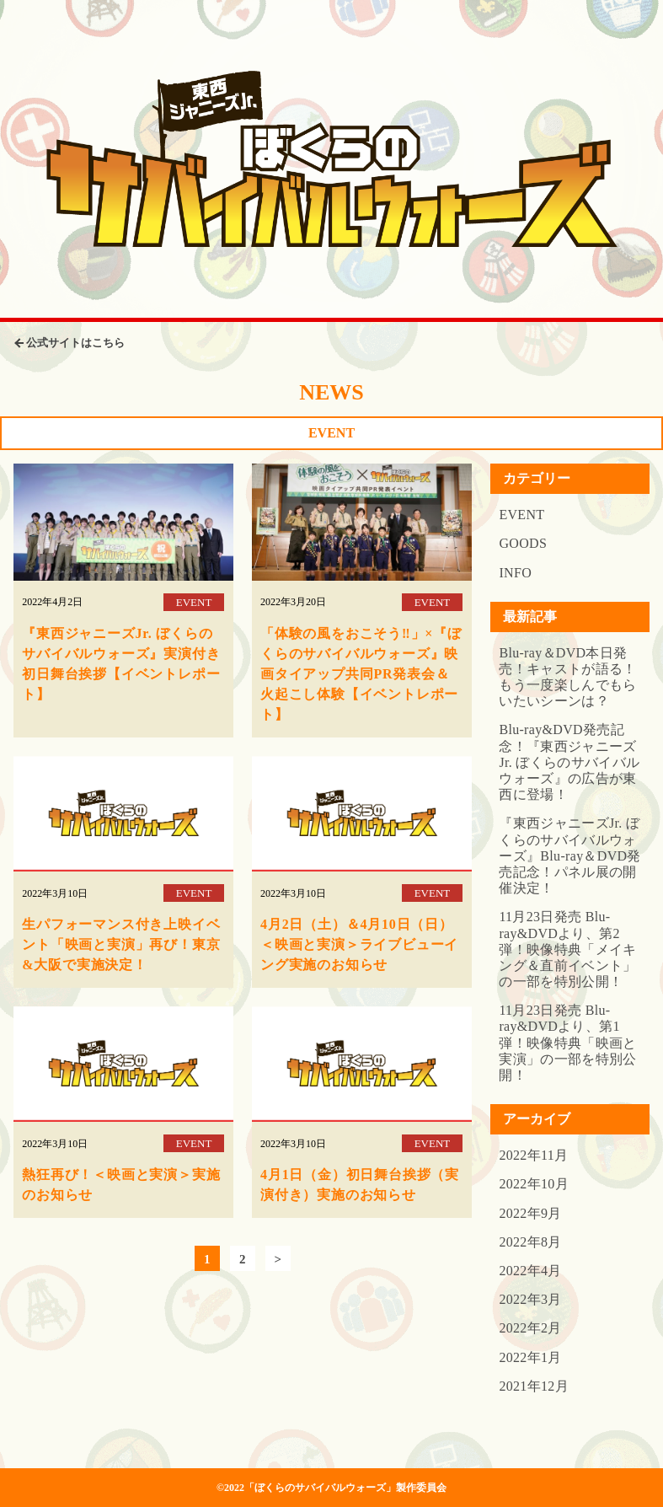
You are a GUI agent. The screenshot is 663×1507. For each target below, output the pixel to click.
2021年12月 (534, 1386)
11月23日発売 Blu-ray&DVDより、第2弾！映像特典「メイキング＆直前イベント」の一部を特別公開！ (567, 949)
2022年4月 (530, 1270)
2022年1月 (530, 1357)
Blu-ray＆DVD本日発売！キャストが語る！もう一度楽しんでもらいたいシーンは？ (567, 677)
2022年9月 (530, 1213)
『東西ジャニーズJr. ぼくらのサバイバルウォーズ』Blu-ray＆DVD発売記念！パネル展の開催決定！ (569, 855)
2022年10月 (534, 1184)
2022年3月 (530, 1299)
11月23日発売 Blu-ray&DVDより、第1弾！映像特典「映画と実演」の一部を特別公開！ (567, 1042)
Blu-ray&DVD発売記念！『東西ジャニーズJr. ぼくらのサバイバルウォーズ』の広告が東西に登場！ (569, 762)
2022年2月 (530, 1328)
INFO (515, 573)
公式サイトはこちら (75, 342)
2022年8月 (530, 1242)
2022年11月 (533, 1155)
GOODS (523, 543)
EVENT (521, 514)
